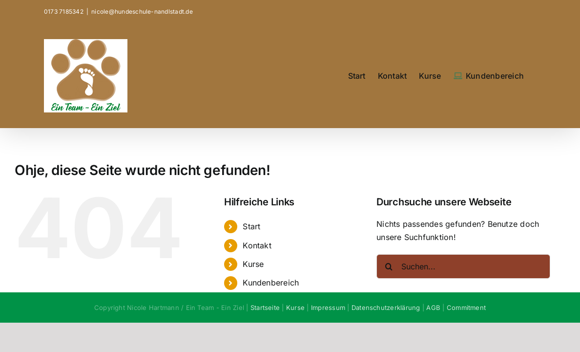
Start (251, 226)
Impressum (328, 307)
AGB (433, 307)
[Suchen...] (463, 266)
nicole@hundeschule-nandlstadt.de (142, 11)
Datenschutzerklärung (386, 307)
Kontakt (257, 245)
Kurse (253, 264)
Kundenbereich (271, 282)
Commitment (466, 307)
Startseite (265, 307)
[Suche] (388, 266)
